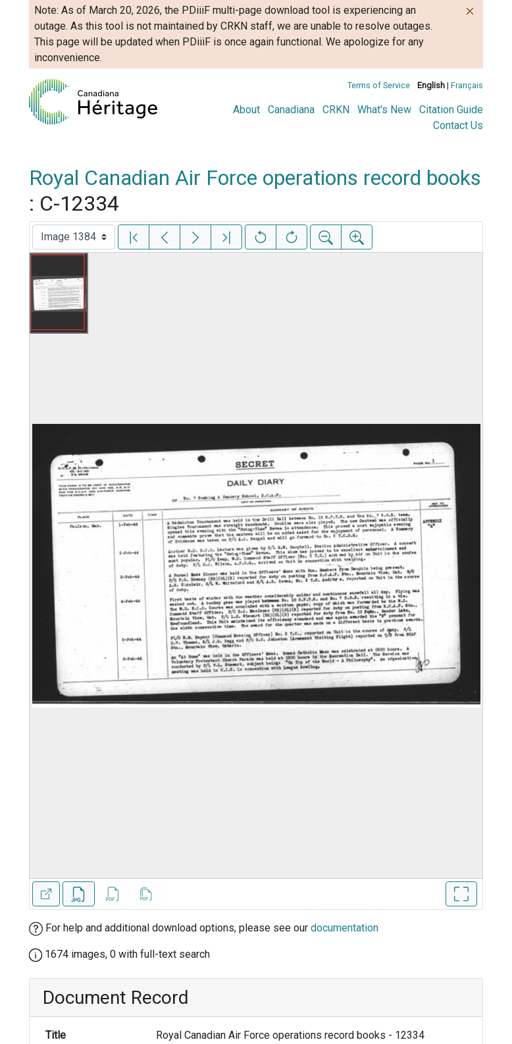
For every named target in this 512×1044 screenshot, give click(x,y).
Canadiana (291, 109)
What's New (384, 109)
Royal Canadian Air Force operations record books (255, 177)
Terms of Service (378, 85)
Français (467, 85)
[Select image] (73, 236)
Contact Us (458, 125)
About (246, 109)
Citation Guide (451, 109)
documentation (344, 928)
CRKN (335, 109)
